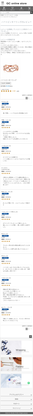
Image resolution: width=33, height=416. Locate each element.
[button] (31, 98)
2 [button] (28, 98)
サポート (16, 404)
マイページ (21, 8)
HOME (2, 15)
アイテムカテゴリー (16, 394)
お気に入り (12, 8)
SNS (16, 399)
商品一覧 (4, 8)
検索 (31, 12)
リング (6, 15)
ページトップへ (30, 336)
